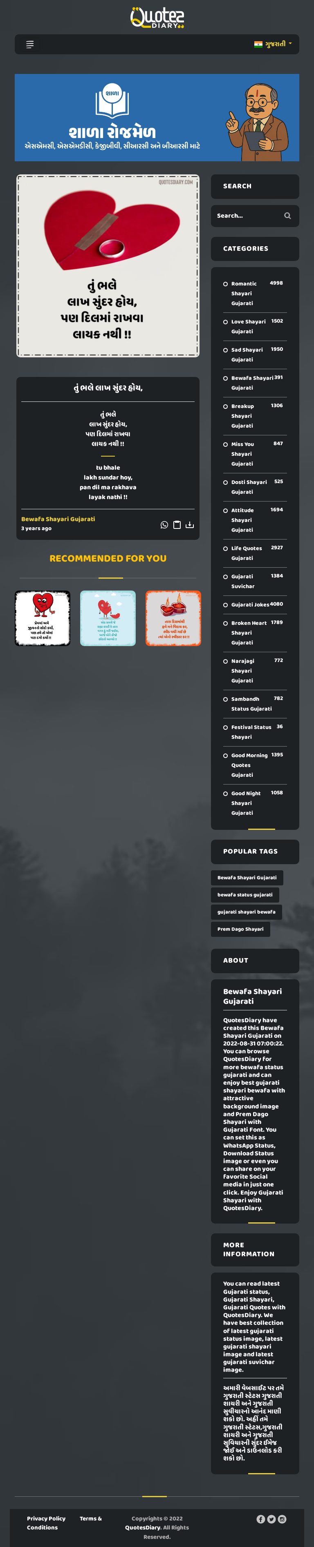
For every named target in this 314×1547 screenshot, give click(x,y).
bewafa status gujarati (245, 895)
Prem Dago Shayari (241, 929)
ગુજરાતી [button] (270, 44)
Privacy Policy (46, 1519)
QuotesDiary (142, 1528)
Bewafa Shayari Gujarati (58, 519)
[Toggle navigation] (30, 44)
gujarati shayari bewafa (247, 912)
